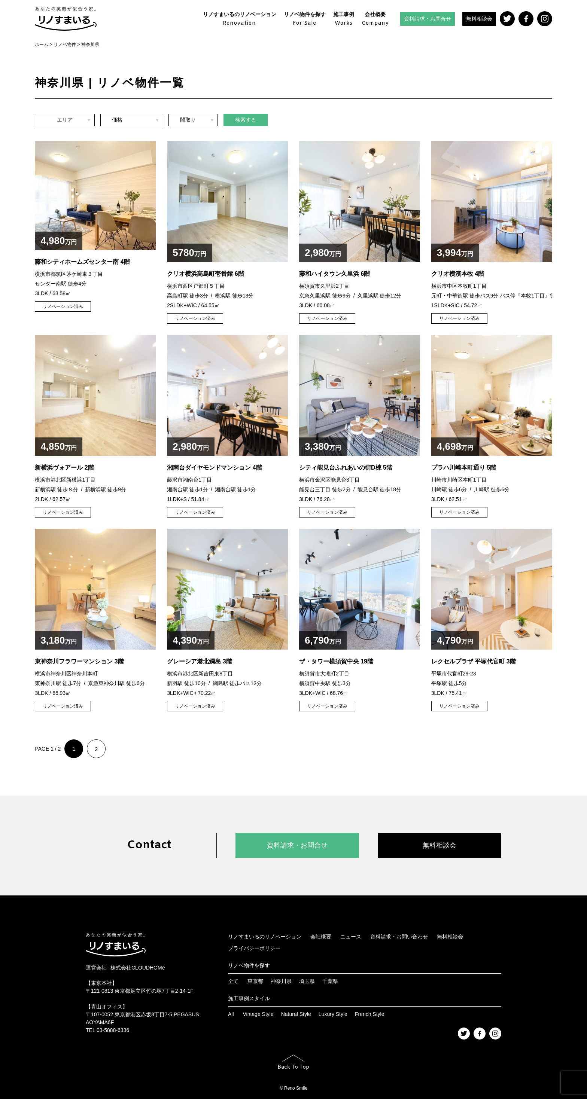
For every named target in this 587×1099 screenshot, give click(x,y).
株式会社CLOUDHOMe (137, 968)
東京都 (255, 981)
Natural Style (296, 1014)
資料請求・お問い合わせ (399, 937)
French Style (369, 1014)
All (231, 1014)
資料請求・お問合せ (427, 19)
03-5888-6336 (113, 1030)
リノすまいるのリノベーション (239, 19)
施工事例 (343, 19)
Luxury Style (333, 1014)
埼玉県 (307, 981)
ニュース (350, 937)
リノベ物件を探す (305, 19)
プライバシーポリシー (254, 948)
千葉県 (330, 981)
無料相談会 (479, 19)
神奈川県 (281, 981)
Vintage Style (258, 1014)
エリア (65, 121)
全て (233, 981)
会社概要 (375, 19)
